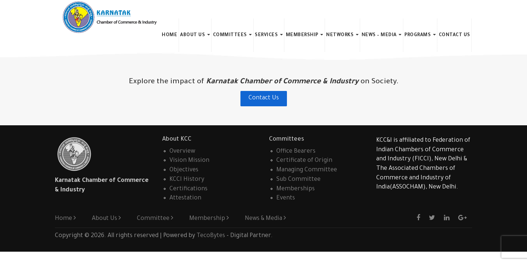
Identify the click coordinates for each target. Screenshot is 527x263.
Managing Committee (306, 170)
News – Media (382, 35)
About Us (195, 35)
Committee (155, 219)
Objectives (183, 170)
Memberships (295, 189)
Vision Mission (189, 160)
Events (285, 198)
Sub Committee (298, 179)
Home (169, 35)
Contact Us (454, 35)
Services (269, 35)
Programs (420, 35)
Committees (232, 35)
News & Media (265, 219)
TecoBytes (211, 236)
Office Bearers (295, 151)
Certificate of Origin (304, 160)
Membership (305, 35)
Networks (342, 35)
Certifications (188, 189)
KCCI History (186, 179)
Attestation (185, 198)
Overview (182, 151)
